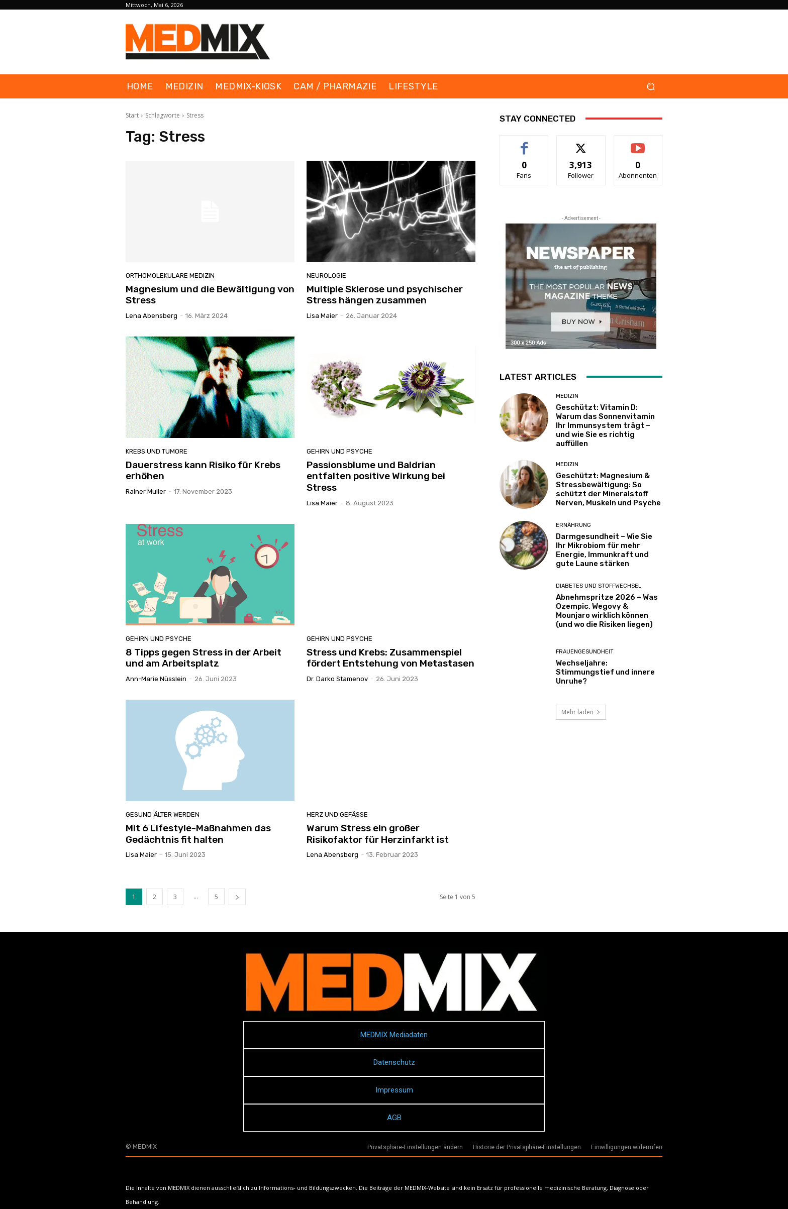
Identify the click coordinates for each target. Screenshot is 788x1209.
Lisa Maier (322, 315)
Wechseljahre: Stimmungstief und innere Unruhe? (605, 672)
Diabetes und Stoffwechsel (598, 586)
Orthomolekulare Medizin (170, 275)
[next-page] (237, 897)
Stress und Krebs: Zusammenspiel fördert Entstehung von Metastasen (390, 658)
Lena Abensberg (151, 315)
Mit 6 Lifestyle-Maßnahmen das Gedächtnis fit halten (198, 833)
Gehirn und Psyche (339, 451)
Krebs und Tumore (156, 451)
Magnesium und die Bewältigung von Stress (210, 294)
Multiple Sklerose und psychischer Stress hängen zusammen (385, 294)
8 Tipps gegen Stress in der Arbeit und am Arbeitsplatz (203, 658)
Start (132, 115)
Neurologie (326, 275)
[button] (650, 86)
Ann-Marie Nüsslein (156, 679)
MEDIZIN (567, 396)
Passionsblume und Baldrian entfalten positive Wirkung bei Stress (376, 476)
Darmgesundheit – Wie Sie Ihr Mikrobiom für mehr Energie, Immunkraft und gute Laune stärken (604, 550)
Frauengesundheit (585, 651)
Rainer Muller (146, 491)
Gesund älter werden (163, 814)
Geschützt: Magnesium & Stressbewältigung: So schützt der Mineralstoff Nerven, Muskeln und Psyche (608, 489)
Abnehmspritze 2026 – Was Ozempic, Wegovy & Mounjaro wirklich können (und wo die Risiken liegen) (607, 611)
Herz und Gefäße (337, 814)
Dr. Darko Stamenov (337, 679)
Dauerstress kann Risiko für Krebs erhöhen (203, 470)
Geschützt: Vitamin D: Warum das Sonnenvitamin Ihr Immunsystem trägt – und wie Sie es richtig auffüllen (605, 425)
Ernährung (573, 525)
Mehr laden (581, 712)
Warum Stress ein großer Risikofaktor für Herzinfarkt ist (378, 833)
